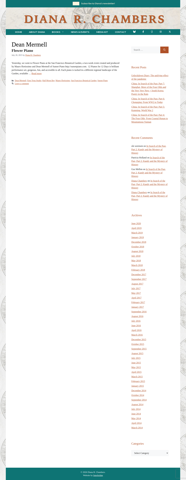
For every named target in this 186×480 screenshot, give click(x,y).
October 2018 (137, 246)
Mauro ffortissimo (63, 80)
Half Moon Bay (48, 80)
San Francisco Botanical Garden (83, 80)
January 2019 (137, 237)
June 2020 (136, 223)
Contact (120, 32)
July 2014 (136, 409)
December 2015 (138, 339)
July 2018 (136, 256)
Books (59, 32)
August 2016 (137, 316)
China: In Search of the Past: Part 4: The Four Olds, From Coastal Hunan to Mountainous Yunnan (149, 118)
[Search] (164, 50)
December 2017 (138, 274)
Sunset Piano (103, 80)
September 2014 (138, 400)
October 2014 (137, 395)
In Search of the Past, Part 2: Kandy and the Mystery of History (148, 149)
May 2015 (136, 367)
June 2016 (136, 325)
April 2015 (136, 372)
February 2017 (138, 302)
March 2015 (137, 376)
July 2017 (136, 288)
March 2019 (137, 233)
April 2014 (136, 423)
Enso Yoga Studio (34, 80)
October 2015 (137, 344)
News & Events (80, 32)
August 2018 (137, 251)
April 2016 (136, 330)
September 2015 (138, 349)
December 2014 (138, 390)
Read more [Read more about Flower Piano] (37, 73)
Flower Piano (22, 50)
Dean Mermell (20, 80)
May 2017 (136, 293)
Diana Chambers (139, 181)
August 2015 (137, 353)
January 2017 (137, 307)
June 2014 (136, 414)
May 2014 (136, 418)
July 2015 (136, 358)
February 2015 (138, 381)
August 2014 (137, 404)
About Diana (37, 32)
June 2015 (136, 362)
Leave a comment (22, 84)
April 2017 (136, 298)
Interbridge (98, 475)
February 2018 (138, 270)
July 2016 (136, 321)
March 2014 (137, 427)
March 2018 (137, 265)
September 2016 (138, 311)
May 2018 (136, 260)
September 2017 (138, 279)
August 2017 (137, 284)
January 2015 (137, 386)
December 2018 (138, 242)
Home (18, 32)
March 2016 (137, 335)
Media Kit (102, 32)
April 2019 (136, 228)
